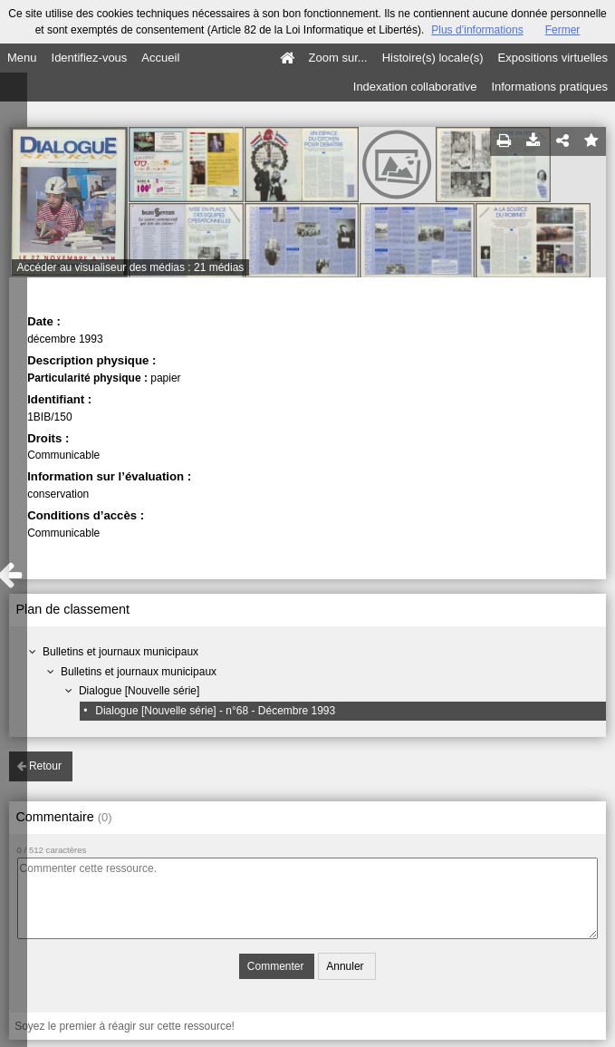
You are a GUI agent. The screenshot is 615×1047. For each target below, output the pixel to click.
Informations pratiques (549, 86)
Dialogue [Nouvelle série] (139, 690)
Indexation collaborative (415, 86)
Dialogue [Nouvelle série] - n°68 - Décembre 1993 (215, 710)
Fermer (563, 30)
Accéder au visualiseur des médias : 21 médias (131, 267)
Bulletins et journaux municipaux (120, 651)
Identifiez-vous (90, 57)
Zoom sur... (338, 57)
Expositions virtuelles (553, 57)
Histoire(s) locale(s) (433, 57)
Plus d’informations (477, 30)
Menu (22, 57)
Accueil (160, 57)
